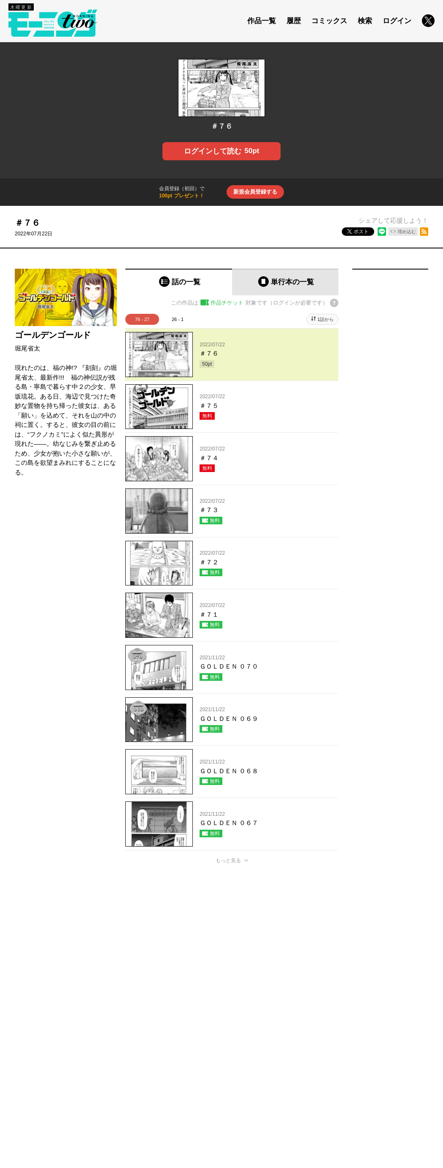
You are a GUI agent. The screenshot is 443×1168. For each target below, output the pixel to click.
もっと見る (228, 860)
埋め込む (406, 231)
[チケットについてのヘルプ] (334, 303)
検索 (365, 21)
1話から (325, 319)
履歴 (293, 21)
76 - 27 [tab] (142, 319)
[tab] (178, 282)
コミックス (329, 21)
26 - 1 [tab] (178, 319)
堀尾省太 (27, 348)
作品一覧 (261, 21)
